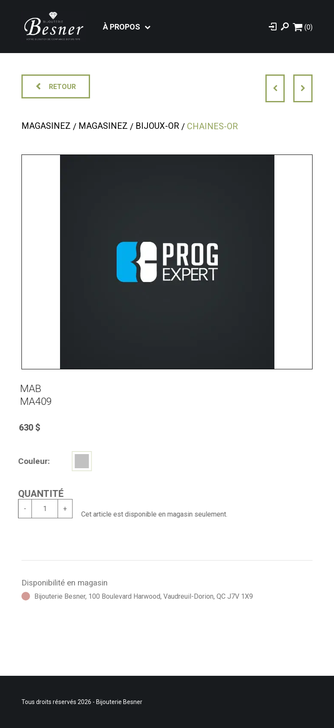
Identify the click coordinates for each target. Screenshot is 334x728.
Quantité (37, 493)
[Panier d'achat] (303, 27)
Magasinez (46, 126)
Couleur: (30, 461)
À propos (121, 26)
